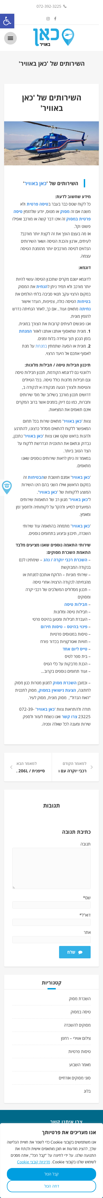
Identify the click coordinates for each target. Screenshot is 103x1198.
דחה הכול (51, 1186)
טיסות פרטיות (79, 1051)
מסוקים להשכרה (77, 1025)
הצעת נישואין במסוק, (57, 690)
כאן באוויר (35, 183)
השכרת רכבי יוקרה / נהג (65, 559)
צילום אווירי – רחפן (76, 1038)
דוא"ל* (85, 915)
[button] (7, 21)
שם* (87, 897)
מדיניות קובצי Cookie (33, 1161)
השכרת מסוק (65, 682)
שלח (74, 952)
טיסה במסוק (81, 1011)
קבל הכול (51, 1174)
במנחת (41, 346)
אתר (87, 932)
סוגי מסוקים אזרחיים (75, 1078)
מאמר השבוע (80, 1064)
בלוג (87, 1091)
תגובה (85, 844)
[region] (51, 1160)
